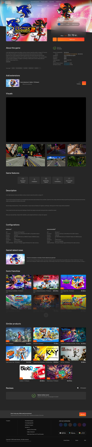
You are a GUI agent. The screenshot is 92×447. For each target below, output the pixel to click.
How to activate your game (69, 55)
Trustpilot (8, 420)
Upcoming (51, 1)
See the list (66, 52)
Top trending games (35, 1)
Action (65, 61)
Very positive (67, 63)
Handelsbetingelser (29, 420)
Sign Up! (83, 414)
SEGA (65, 57)
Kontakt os (27, 427)
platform (25, 68)
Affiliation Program (29, 425)
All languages (81, 388)
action (13, 68)
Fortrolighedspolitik (29, 422)
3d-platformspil (19, 68)
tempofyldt (31, 68)
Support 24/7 (58, 1)
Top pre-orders (44, 1)
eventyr (36, 68)
